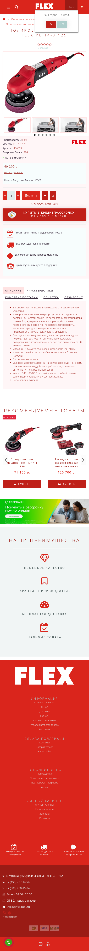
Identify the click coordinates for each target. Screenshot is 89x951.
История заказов (44, 809)
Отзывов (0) (73, 297)
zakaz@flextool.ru (18, 907)
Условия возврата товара (44, 725)
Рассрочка (44, 729)
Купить (31, 195)
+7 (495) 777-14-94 (18, 882)
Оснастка (51, 297)
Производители (44, 773)
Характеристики (40, 290)
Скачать (44, 716)
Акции (44, 787)
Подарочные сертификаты (44, 778)
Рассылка (44, 818)
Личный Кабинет (44, 804)
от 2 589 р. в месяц (41, 214)
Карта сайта (44, 751)
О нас (44, 707)
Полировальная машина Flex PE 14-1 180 (22, 462)
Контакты (44, 742)
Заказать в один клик (46, 204)
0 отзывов (43, 47)
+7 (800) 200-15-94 (18, 888)
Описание (13, 290)
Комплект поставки (21, 297)
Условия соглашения (44, 720)
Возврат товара (44, 747)
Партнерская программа (44, 782)
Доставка (44, 711)
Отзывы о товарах (44, 702)
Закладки (44, 813)
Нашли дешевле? (13, 172)
